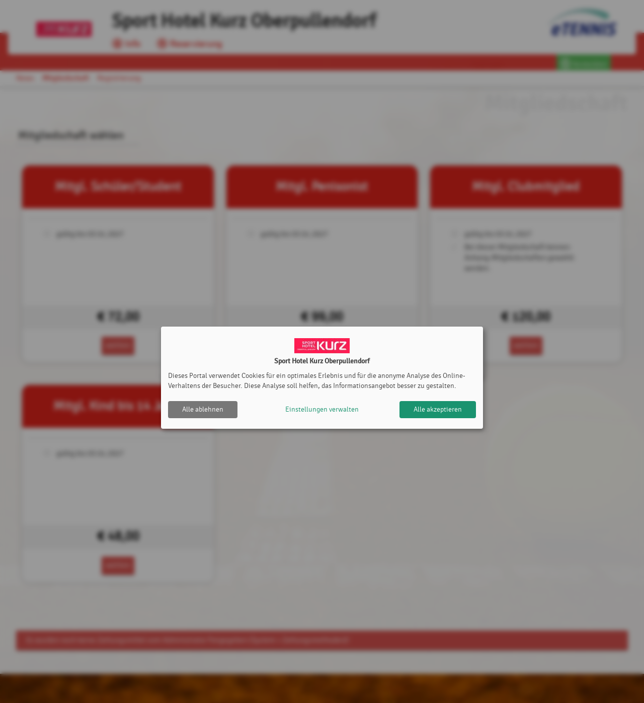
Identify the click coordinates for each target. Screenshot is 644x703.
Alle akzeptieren (438, 409)
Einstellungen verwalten (322, 409)
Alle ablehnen (202, 409)
